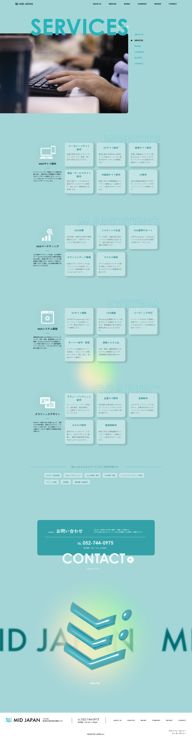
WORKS (127, 4)
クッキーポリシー (179, 733)
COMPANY (142, 4)
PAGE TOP (95, 683)
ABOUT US (97, 4)
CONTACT (173, 4)
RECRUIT (157, 4)
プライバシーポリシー (177, 731)
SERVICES (112, 4)
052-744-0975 (95, 547)
